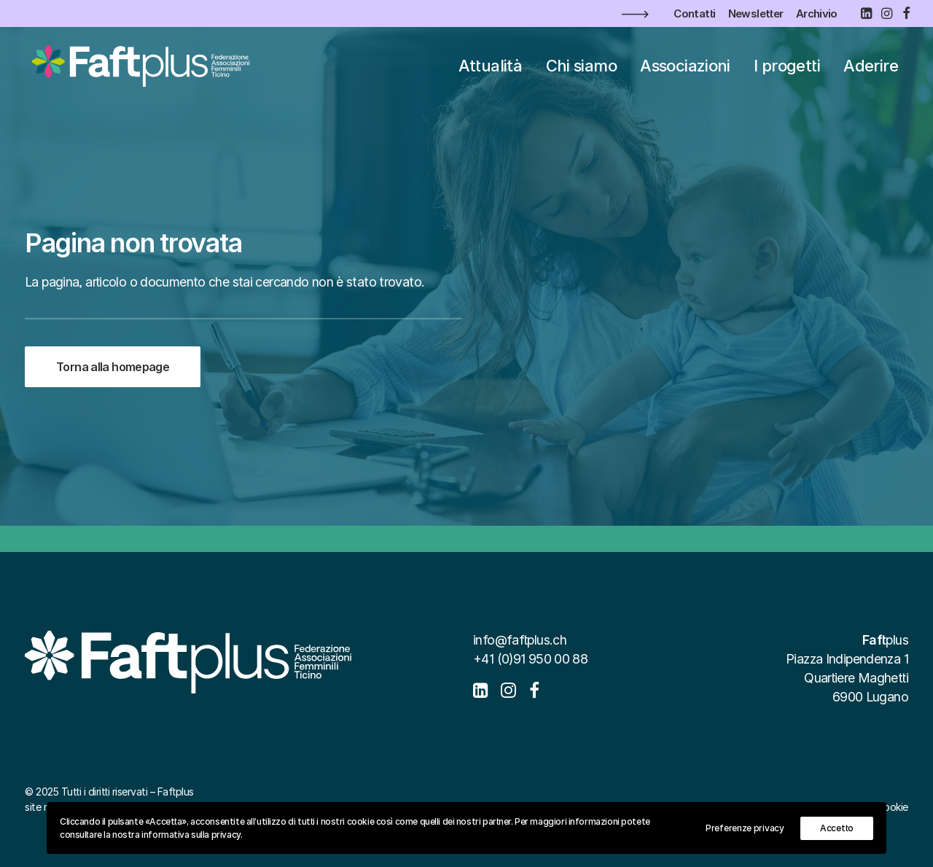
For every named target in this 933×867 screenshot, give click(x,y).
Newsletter (756, 13)
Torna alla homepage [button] (112, 377)
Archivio (817, 13)
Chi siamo (581, 68)
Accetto (837, 828)
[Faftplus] (139, 68)
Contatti (694, 13)
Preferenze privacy (745, 828)
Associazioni (685, 68)
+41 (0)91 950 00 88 (530, 658)
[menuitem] (694, 13)
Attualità (490, 68)
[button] (866, 13)
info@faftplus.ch (519, 640)
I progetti (787, 68)
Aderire (870, 68)
